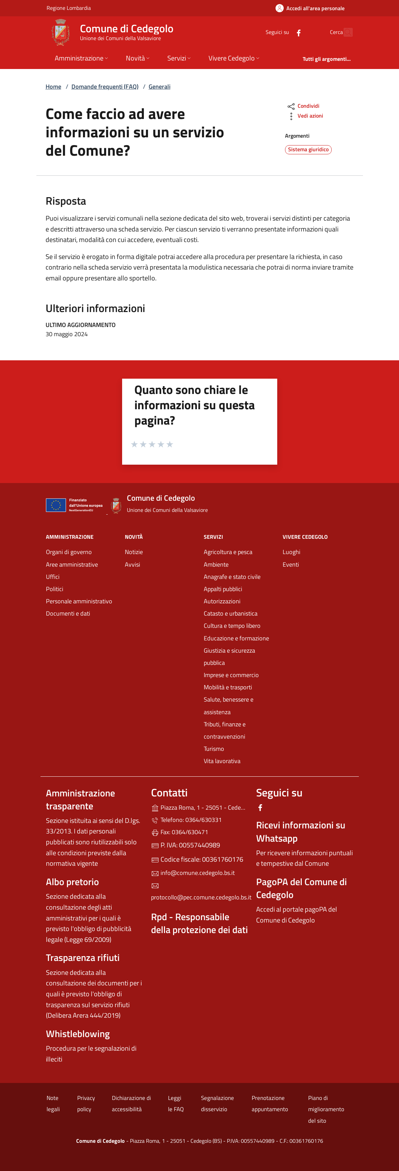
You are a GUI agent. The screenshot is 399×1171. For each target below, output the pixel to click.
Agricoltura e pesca (228, 551)
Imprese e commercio (231, 674)
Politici (54, 588)
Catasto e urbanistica (230, 613)
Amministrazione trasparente (80, 799)
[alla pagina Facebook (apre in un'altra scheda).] (284, 32)
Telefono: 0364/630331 (186, 819)
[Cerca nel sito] (344, 32)
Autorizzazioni (222, 601)
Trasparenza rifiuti (83, 957)
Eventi (291, 564)
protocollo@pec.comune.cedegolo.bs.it (199, 892)
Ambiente (216, 564)
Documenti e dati (68, 613)
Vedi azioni (304, 116)
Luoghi (291, 551)
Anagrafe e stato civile (232, 576)
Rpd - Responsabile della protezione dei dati (199, 923)
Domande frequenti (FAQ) (104, 86)
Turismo (214, 748)
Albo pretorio (72, 881)
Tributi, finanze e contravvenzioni (225, 730)
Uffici (53, 576)
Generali (159, 86)
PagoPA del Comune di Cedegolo (301, 888)
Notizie (134, 551)
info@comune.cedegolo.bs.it (193, 872)
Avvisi (132, 564)
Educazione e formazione (236, 638)
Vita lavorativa (222, 760)
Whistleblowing (78, 1033)
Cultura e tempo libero (232, 625)
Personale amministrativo (79, 601)
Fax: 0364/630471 (179, 832)
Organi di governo (69, 551)
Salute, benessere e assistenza (228, 705)
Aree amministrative (72, 564)
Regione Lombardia (69, 7)
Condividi (302, 106)
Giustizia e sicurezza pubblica (229, 656)
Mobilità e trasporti (228, 687)
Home (53, 86)
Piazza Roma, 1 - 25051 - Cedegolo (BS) (199, 807)
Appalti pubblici (223, 588)
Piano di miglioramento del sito (326, 1109)
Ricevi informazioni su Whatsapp (300, 831)
